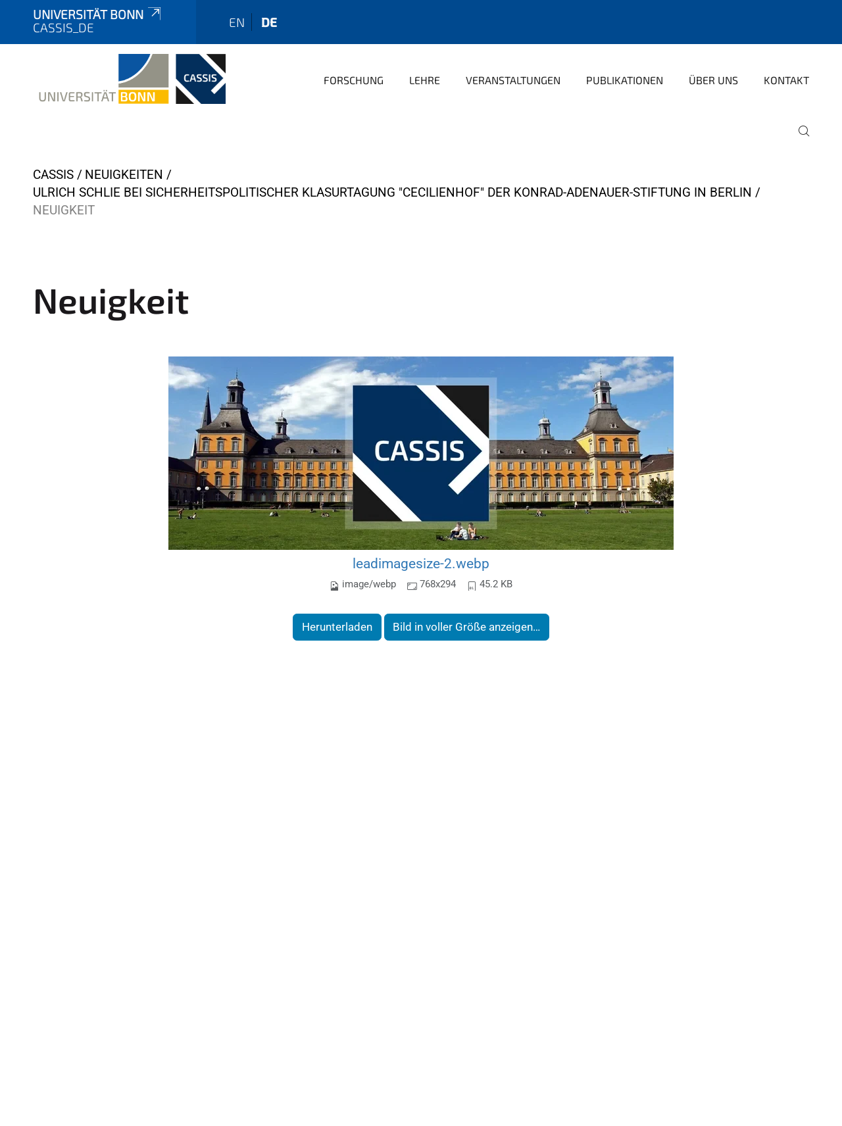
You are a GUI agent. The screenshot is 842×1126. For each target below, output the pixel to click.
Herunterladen (337, 626)
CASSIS (53, 174)
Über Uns (713, 80)
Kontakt (786, 80)
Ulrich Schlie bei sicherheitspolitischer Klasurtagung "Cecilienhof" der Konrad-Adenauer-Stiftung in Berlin (392, 192)
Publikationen (624, 80)
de (269, 22)
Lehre (424, 80)
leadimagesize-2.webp (421, 563)
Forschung (354, 80)
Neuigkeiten (124, 174)
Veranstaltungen (513, 80)
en (237, 22)
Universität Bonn (98, 14)
